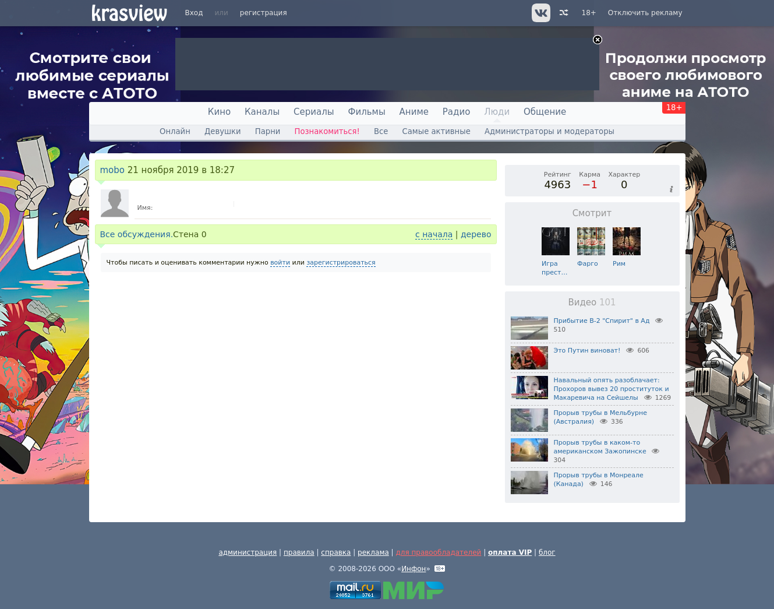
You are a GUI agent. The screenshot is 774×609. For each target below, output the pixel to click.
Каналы (262, 112)
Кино (219, 112)
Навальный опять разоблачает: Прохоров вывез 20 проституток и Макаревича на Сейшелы (611, 389)
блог (547, 552)
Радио (457, 112)
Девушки (222, 131)
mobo (112, 170)
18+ (589, 13)
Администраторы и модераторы (549, 131)
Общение (545, 112)
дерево (476, 234)
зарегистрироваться (340, 262)
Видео (592, 302)
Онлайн (175, 131)
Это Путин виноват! (587, 350)
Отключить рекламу (645, 13)
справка (336, 552)
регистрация (263, 13)
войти (280, 262)
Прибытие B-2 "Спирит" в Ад (602, 321)
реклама (373, 552)
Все (381, 131)
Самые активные (436, 131)
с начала (434, 234)
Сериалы (314, 112)
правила (299, 552)
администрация (247, 552)
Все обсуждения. (137, 234)
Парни (268, 131)
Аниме (414, 112)
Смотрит (592, 213)
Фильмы (367, 112)
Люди (497, 112)
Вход (194, 13)
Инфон (413, 569)
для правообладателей (438, 552)
